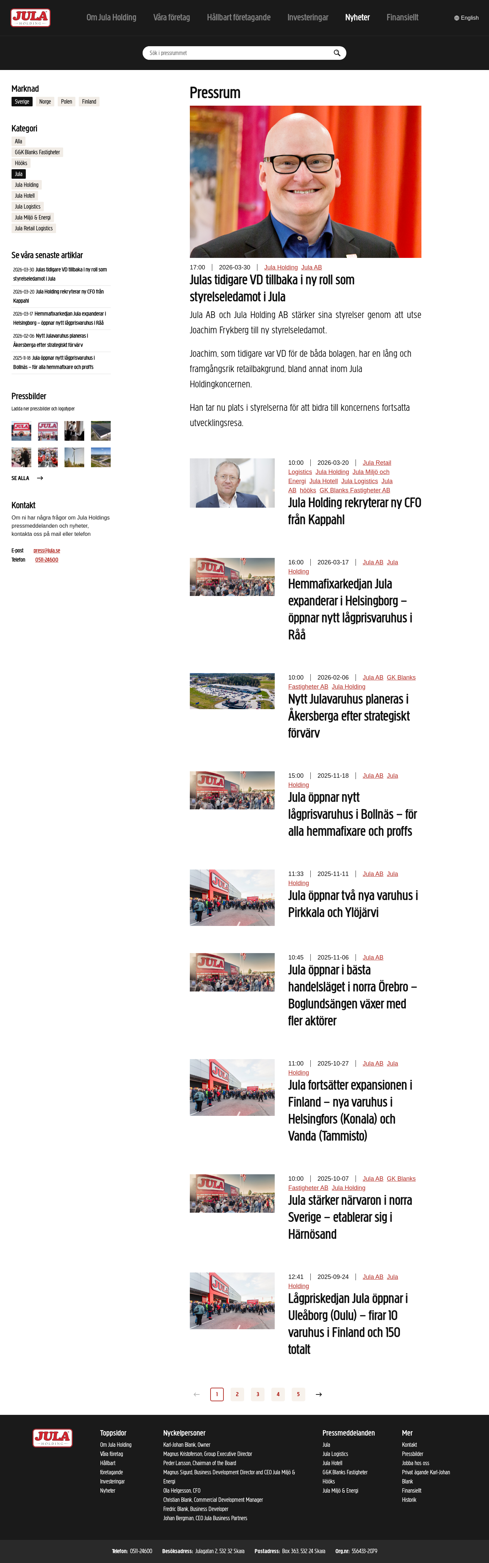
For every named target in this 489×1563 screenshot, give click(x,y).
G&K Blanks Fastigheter (37, 152)
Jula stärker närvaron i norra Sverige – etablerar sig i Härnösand (350, 1218)
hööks (308, 490)
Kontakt (409, 1445)
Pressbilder (412, 1454)
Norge (45, 102)
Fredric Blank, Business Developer (195, 1509)
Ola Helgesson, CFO (181, 1491)
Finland (89, 102)
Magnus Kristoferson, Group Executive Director (207, 1454)
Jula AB (311, 267)
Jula (18, 174)
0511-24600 (46, 560)
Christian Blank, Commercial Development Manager (213, 1500)
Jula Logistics (27, 207)
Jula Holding (26, 185)
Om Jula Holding (115, 1445)
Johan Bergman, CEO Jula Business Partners (205, 1518)
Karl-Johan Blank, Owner (186, 1445)
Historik (409, 1500)
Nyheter (107, 1491)
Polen (66, 102)
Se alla (28, 478)
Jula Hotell (25, 196)
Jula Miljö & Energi (33, 217)
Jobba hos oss (415, 1463)
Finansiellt (411, 1491)
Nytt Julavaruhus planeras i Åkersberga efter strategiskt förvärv (349, 717)
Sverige (22, 102)
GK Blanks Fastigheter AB (355, 490)
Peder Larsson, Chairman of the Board (199, 1463)
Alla (18, 141)
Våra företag (111, 1454)
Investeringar (112, 1481)
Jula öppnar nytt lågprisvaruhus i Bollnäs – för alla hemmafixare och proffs (352, 815)
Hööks (21, 163)
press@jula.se (47, 551)
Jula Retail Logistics (34, 228)
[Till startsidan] (30, 18)
